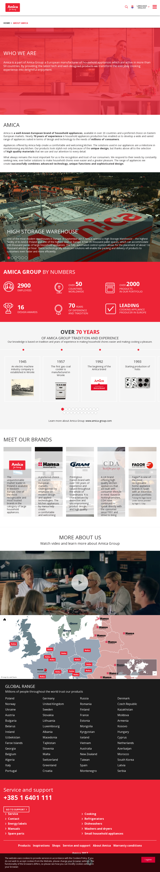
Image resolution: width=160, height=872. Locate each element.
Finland (84, 709)
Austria (10, 715)
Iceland (84, 737)
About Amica (20, 23)
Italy (8, 765)
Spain (83, 765)
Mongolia (86, 726)
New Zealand (88, 754)
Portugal (11, 771)
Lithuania (49, 721)
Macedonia (50, 737)
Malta (46, 754)
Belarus (10, 726)
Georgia (10, 748)
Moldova (123, 715)
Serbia (121, 771)
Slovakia (48, 715)
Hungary (123, 732)
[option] (80, 71)
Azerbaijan (124, 748)
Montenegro (88, 771)
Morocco (123, 754)
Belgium (10, 754)
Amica (12, 7)
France (84, 715)
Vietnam (85, 743)
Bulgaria (10, 721)
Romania (86, 704)
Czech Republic (127, 704)
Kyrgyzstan (87, 732)
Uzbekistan (12, 737)
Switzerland (50, 760)
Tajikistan (49, 743)
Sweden (48, 709)
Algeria (9, 760)
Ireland (9, 732)
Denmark (123, 698)
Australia (86, 748)
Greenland (49, 765)
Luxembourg (51, 726)
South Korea (125, 760)
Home (6, 23)
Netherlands (125, 743)
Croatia (47, 771)
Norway (10, 704)
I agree (148, 859)
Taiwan (85, 760)
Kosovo (122, 726)
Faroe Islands (14, 743)
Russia (84, 698)
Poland (9, 698)
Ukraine (10, 709)
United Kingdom (53, 704)
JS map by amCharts (9, 677)
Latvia (121, 765)
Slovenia (48, 748)
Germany (49, 698)
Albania (47, 732)
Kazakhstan (125, 709)
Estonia (85, 721)
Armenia (122, 721)
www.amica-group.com (99, 420)
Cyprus (122, 737)
